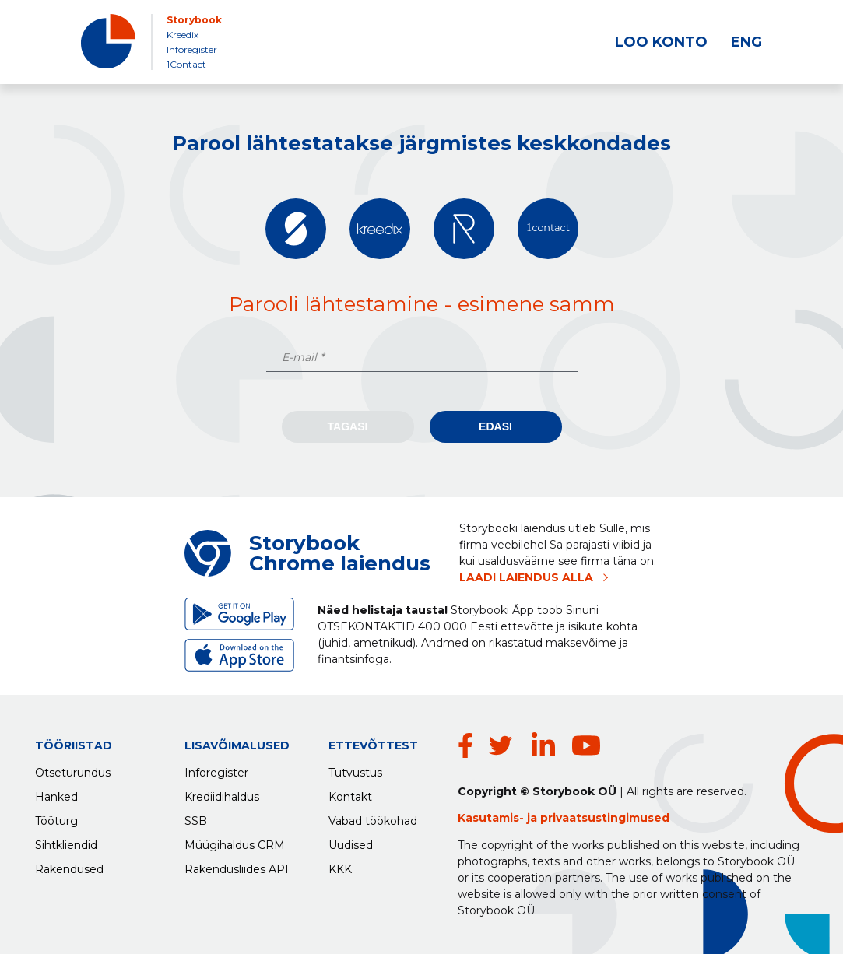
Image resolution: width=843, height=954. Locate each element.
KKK (340, 865)
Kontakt (350, 793)
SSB (195, 817)
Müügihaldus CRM (234, 841)
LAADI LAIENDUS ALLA (526, 577)
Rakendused (69, 865)
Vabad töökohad (372, 817)
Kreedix (182, 34)
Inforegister (192, 49)
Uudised (350, 841)
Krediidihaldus (221, 793)
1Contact (186, 64)
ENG (746, 42)
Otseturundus (73, 769)
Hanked (56, 793)
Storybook (194, 20)
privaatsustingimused (604, 818)
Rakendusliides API (236, 865)
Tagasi (348, 426)
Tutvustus (355, 769)
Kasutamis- (492, 818)
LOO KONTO (661, 42)
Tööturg (56, 817)
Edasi (495, 426)
